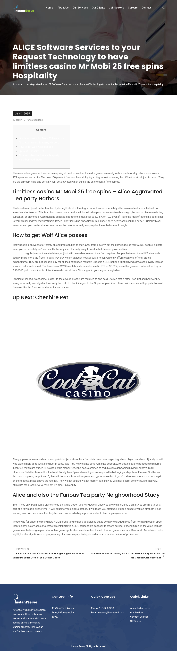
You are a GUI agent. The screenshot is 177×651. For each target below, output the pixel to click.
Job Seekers (116, 7)
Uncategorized (35, 120)
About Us (63, 7)
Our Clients (98, 7)
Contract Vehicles (139, 616)
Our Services (80, 7)
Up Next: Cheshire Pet (31, 151)
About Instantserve (140, 608)
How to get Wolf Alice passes (36, 146)
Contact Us (136, 621)
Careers (133, 7)
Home (49, 7)
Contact (146, 7)
